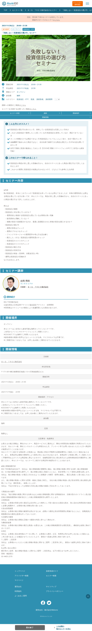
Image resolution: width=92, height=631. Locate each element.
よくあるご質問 (21, 596)
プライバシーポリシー (54, 591)
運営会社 (18, 586)
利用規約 (18, 591)
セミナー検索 (51, 575)
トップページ (20, 571)
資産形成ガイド (52, 571)
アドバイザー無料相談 (77, 3)
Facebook (43, 603)
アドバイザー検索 (21, 575)
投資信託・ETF (28, 29)
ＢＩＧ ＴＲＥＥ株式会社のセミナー (42, 10)
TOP (5, 10)
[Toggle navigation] (87, 3)
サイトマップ (51, 586)
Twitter (49, 603)
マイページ (19, 580)
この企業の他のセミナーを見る (63, 627)
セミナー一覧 (17, 10)
